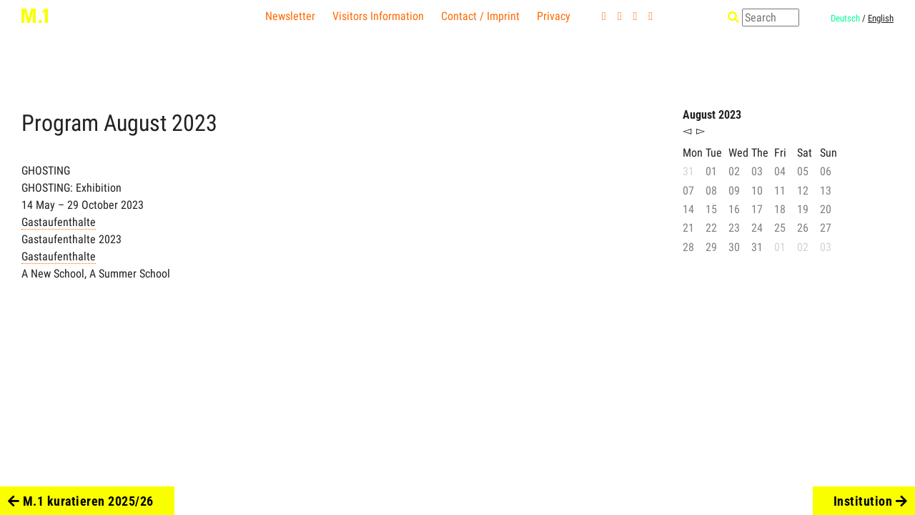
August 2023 (712, 115)
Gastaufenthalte (58, 222)
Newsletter (290, 16)
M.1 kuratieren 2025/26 (81, 501)
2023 (194, 123)
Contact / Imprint (480, 16)
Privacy (553, 16)
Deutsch (845, 18)
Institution (871, 501)
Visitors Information (378, 16)
